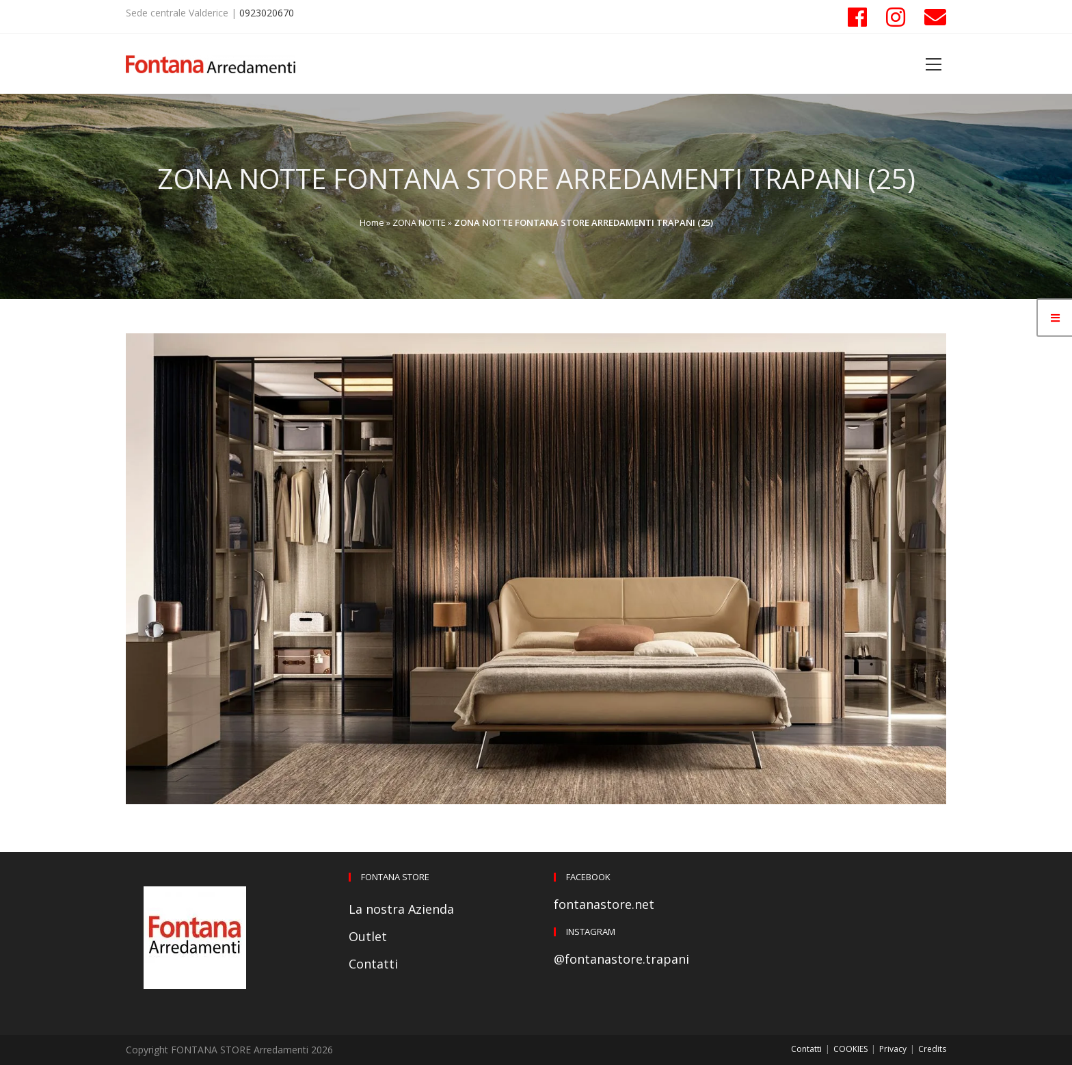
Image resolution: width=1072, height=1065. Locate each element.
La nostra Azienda (401, 909)
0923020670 (266, 12)
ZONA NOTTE (419, 222)
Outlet (368, 936)
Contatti (373, 963)
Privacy (893, 1049)
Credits (932, 1049)
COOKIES (850, 1049)
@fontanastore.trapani (621, 959)
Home (372, 222)
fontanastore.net (604, 904)
